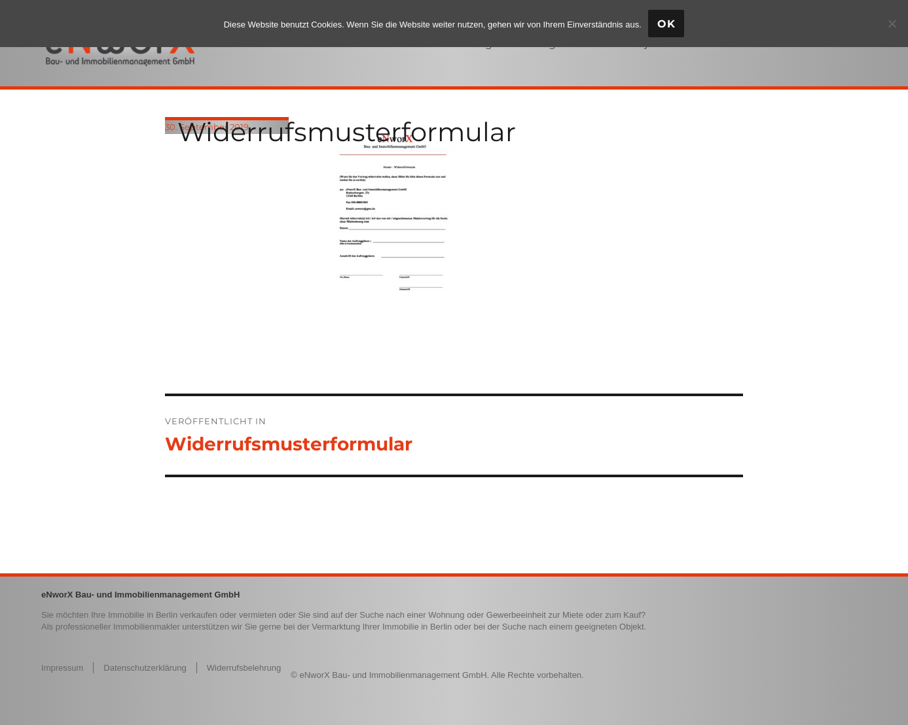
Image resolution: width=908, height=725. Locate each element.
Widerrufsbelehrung (244, 668)
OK (666, 24)
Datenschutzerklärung (144, 668)
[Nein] (891, 23)
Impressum (62, 668)
